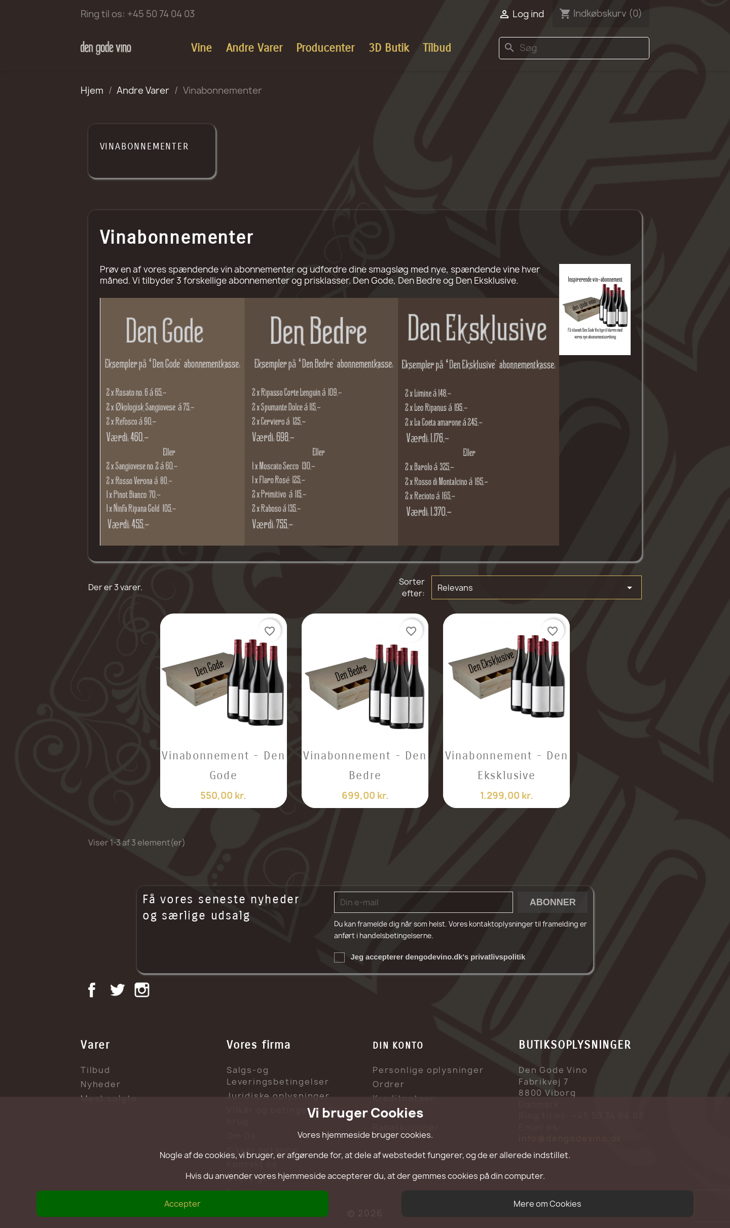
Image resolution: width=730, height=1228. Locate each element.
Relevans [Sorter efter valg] (536, 588)
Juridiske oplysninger (278, 1095)
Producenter (325, 48)
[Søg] (574, 48)
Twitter (118, 991)
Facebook (93, 991)
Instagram (143, 991)
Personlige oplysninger (428, 1070)
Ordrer (389, 1084)
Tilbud (437, 48)
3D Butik (389, 48)
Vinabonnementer (144, 146)
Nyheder (101, 1084)
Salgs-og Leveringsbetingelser (278, 1075)
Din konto (398, 1045)
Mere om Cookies (547, 1203)
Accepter (182, 1203)
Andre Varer (254, 48)
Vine (201, 48)
